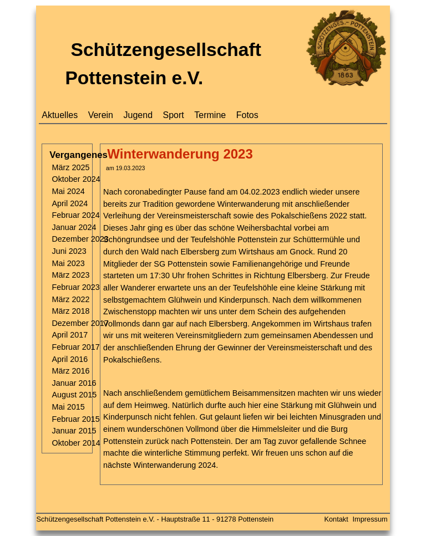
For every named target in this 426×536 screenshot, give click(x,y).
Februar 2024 (75, 215)
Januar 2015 (74, 430)
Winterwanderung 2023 (180, 153)
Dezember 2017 (80, 323)
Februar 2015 (75, 419)
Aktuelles (60, 115)
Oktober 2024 (76, 179)
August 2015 (74, 394)
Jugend (138, 115)
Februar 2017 (75, 347)
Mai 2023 (68, 263)
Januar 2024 (74, 227)
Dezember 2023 (80, 238)
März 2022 (70, 299)
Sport (173, 115)
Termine (210, 115)
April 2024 (70, 203)
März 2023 (70, 274)
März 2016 (70, 370)
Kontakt (336, 519)
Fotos (247, 115)
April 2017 (70, 334)
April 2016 (70, 359)
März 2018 (70, 311)
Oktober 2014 (76, 442)
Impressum (369, 519)
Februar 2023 (75, 287)
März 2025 (70, 167)
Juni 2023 (69, 251)
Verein (100, 115)
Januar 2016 (74, 383)
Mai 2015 (68, 406)
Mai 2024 (68, 191)
